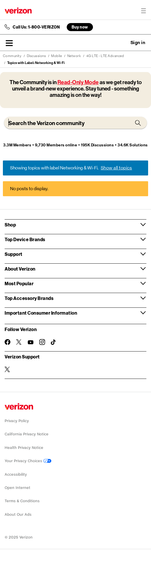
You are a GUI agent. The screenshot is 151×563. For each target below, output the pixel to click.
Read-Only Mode (78, 82)
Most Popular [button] (19, 283)
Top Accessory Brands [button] (29, 298)
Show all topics (116, 168)
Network (74, 56)
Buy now (80, 26)
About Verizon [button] (20, 268)
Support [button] (14, 254)
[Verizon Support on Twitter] (7, 369)
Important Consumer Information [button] (41, 312)
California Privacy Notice (27, 434)
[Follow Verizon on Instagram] (42, 342)
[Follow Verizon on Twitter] (19, 342)
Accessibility (16, 474)
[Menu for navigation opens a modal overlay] (143, 10)
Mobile (56, 56)
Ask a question (122, 42)
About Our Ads (18, 514)
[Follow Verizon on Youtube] (30, 342)
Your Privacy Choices (28, 461)
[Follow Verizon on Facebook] (7, 342)
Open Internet (17, 487)
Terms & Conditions (22, 501)
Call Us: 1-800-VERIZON (36, 27)
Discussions (36, 56)
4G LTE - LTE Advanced (105, 56)
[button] (9, 43)
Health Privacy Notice (24, 447)
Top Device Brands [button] (25, 239)
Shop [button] (10, 224)
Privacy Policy (17, 421)
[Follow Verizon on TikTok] (54, 342)
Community (12, 56)
